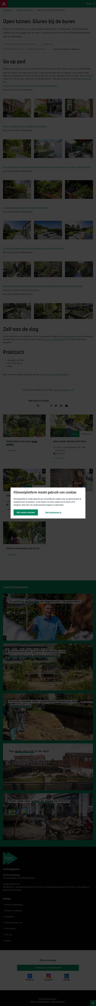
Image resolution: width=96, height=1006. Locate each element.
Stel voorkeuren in (53, 512)
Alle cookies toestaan (26, 512)
